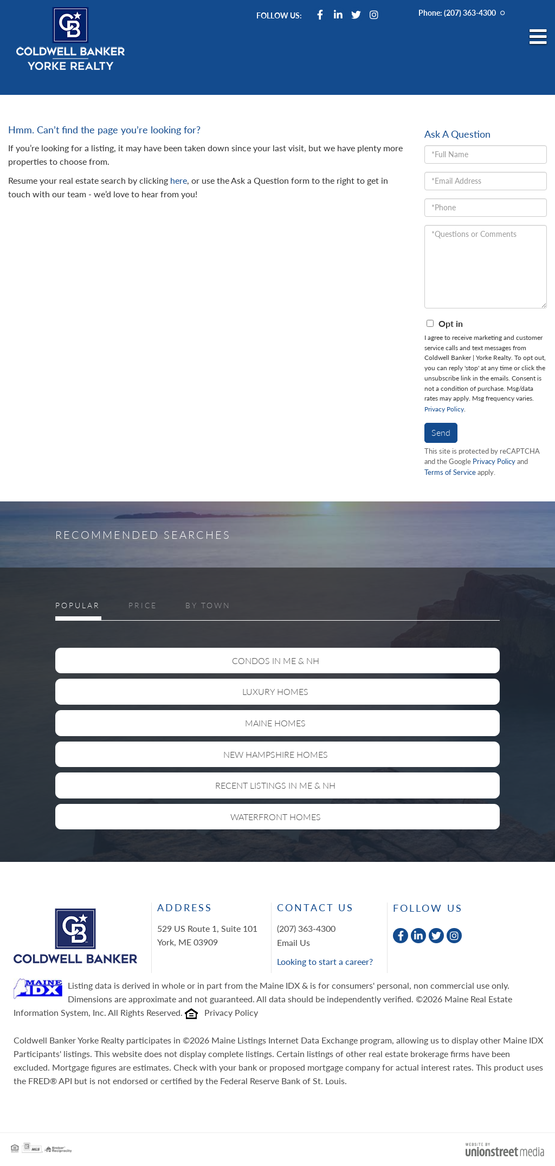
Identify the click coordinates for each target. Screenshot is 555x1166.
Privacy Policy (444, 409)
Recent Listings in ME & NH (275, 785)
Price (142, 605)
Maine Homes (275, 723)
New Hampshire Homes (275, 754)
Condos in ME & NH (275, 660)
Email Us (293, 942)
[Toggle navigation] (538, 37)
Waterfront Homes (275, 816)
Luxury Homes (275, 691)
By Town (208, 605)
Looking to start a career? (325, 961)
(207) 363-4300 (470, 12)
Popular (77, 605)
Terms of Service (450, 472)
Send (440, 432)
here (178, 180)
